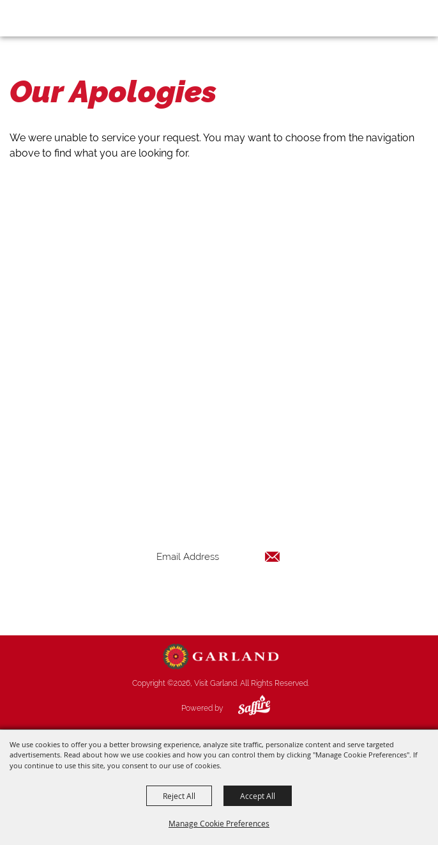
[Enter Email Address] (218, 556)
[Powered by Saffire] (245, 708)
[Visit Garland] (45, 18)
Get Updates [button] (218, 598)
